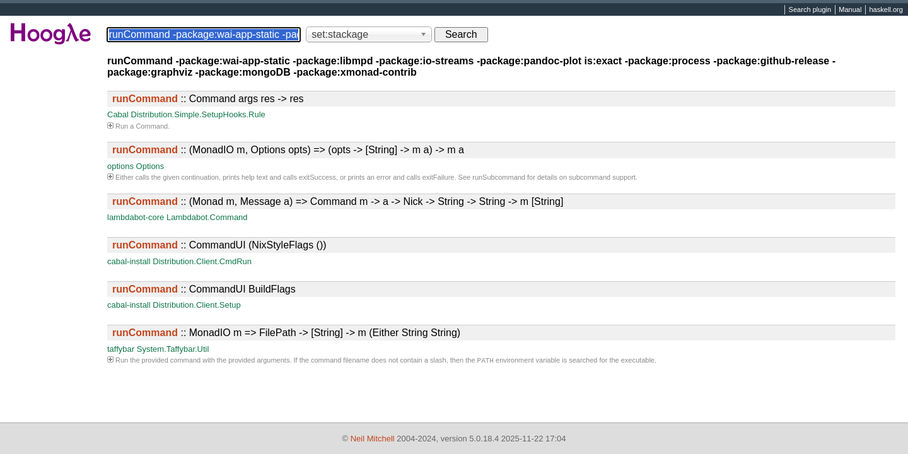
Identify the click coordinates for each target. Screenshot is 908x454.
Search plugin (810, 10)
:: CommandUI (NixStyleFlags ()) (219, 245)
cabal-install (129, 261)
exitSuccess (317, 177)
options (120, 166)
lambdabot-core (135, 217)
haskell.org (885, 10)
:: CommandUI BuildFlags (204, 289)
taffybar (120, 349)
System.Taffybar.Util (173, 349)
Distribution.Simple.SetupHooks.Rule (198, 114)
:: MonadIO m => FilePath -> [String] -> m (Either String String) (286, 332)
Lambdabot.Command (207, 217)
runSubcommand (498, 177)
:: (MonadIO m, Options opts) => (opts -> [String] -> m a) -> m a (288, 149)
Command (152, 126)
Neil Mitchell (373, 438)
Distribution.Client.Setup (196, 305)
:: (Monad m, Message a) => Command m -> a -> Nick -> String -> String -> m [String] (337, 201)
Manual (850, 10)
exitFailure (438, 177)
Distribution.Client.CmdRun (202, 261)
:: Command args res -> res (208, 98)
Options (150, 166)
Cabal (118, 114)
